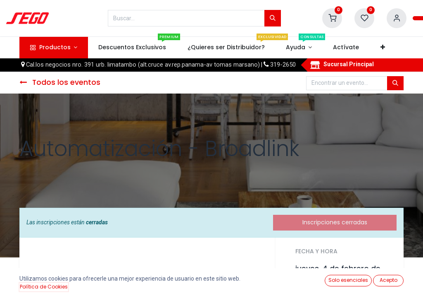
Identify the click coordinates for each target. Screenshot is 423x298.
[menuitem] (132, 47)
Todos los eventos (59, 82)
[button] (382, 47)
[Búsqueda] (272, 18)
